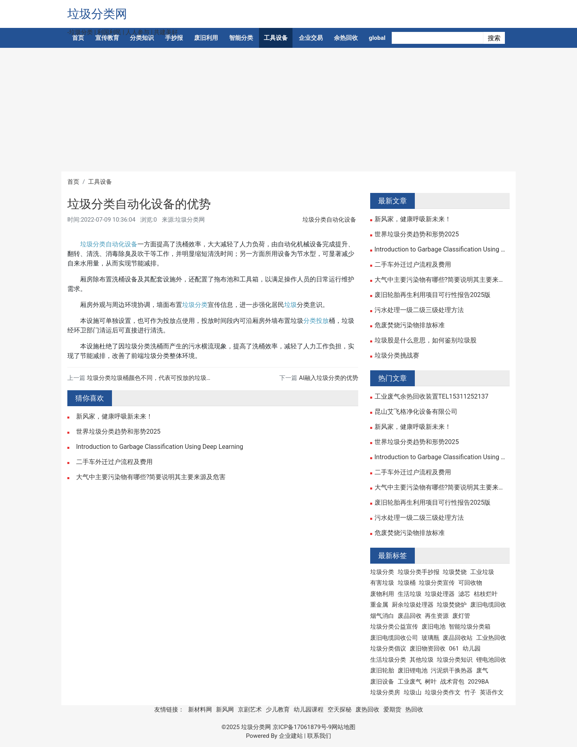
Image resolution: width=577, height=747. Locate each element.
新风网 (225, 709)
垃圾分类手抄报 (419, 572)
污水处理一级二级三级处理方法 (419, 310)
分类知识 (142, 37)
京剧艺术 (250, 709)
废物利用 (382, 594)
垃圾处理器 (440, 594)
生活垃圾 (410, 594)
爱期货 (392, 709)
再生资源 (437, 615)
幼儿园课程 (309, 709)
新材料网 (200, 709)
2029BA (478, 681)
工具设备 (276, 37)
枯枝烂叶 (486, 594)
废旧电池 (434, 626)
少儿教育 (278, 709)
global (377, 37)
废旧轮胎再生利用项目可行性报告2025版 (433, 295)
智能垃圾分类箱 (470, 626)
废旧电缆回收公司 (394, 637)
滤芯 (464, 594)
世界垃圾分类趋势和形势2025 (118, 432)
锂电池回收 (491, 659)
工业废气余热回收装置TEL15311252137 (432, 396)
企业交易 (311, 37)
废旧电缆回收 (488, 604)
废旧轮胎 (382, 670)
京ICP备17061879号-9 (302, 727)
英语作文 (492, 692)
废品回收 (410, 615)
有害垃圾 (382, 582)
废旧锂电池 (413, 670)
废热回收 (367, 709)
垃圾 (290, 305)
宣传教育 (107, 37)
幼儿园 (472, 648)
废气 (482, 670)
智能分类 (241, 37)
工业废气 (410, 681)
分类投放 (316, 320)
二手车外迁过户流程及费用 (114, 462)
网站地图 (343, 727)
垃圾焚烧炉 (452, 604)
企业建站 (291, 735)
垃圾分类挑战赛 (397, 355)
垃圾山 (413, 692)
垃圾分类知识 (455, 659)
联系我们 (319, 735)
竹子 (470, 692)
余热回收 (346, 37)
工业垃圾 (482, 572)
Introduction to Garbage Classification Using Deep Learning (159, 447)
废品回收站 (458, 637)
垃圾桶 (407, 582)
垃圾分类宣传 (437, 582)
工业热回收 (491, 637)
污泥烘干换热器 (452, 670)
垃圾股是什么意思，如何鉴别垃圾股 (426, 340)
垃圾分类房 (385, 692)
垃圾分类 (195, 305)
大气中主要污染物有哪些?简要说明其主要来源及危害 (151, 477)
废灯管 (461, 615)
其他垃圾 (422, 659)
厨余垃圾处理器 (413, 604)
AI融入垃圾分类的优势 (328, 377)
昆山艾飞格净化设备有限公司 (416, 412)
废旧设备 (382, 681)
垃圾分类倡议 (388, 648)
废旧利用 (206, 37)
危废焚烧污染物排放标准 (410, 325)
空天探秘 (339, 709)
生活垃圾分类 (388, 659)
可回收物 (470, 582)
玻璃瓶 (431, 637)
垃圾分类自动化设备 (329, 219)
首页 (78, 37)
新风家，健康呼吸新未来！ (114, 416)
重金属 (379, 604)
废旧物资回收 (428, 648)
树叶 (431, 681)
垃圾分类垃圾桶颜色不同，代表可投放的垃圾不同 (152, 377)
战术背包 (452, 681)
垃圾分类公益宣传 (394, 626)
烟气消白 (382, 615)
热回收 (414, 709)
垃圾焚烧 (455, 572)
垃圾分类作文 (443, 692)
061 (454, 648)
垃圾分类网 (97, 14)
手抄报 (174, 37)
